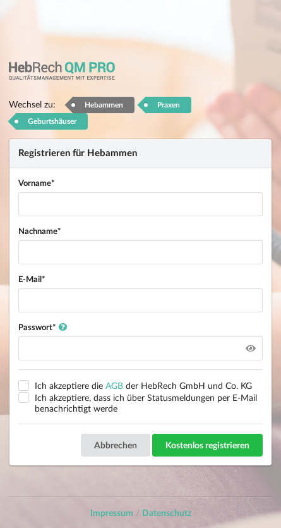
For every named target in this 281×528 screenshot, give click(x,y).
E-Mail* (31, 279)
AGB (114, 385)
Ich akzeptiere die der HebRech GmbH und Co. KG (143, 385)
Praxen (168, 104)
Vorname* (36, 183)
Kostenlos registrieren (207, 444)
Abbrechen (115, 444)
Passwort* (43, 327)
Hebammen (104, 104)
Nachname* (39, 231)
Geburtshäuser (52, 121)
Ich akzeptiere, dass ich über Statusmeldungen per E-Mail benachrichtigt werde (146, 403)
